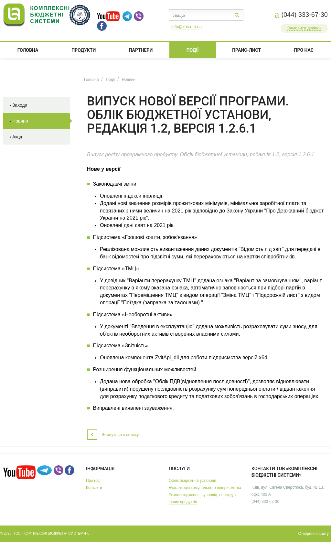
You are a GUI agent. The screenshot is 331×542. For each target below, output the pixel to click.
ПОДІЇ (193, 50)
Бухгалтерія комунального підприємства (205, 487)
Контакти (94, 487)
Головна (27, 50)
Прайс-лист (246, 50)
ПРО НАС (304, 50)
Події (110, 79)
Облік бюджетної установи (192, 480)
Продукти (83, 50)
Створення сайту (313, 533)
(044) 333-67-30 (305, 14)
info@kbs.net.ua (186, 26)
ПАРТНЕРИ (141, 50)
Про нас (93, 480)
